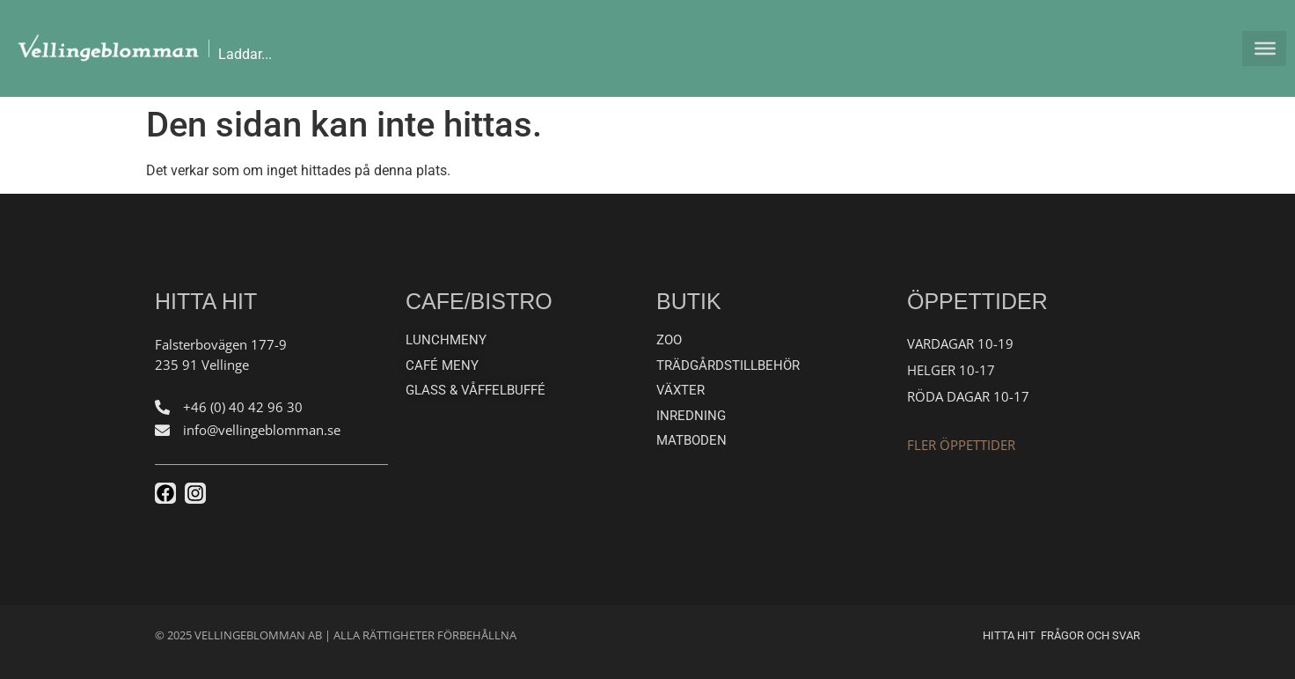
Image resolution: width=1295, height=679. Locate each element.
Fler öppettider (961, 445)
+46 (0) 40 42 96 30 (243, 407)
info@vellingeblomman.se (261, 430)
